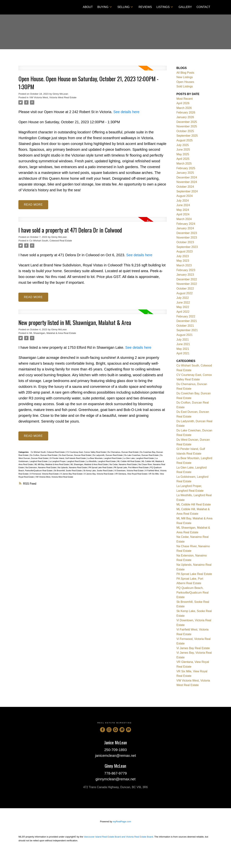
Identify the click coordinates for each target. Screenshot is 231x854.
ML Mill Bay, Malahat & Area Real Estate (52, 465)
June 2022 (183, 302)
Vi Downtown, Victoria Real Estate (129, 471)
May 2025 (182, 154)
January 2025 (185, 172)
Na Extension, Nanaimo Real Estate (41, 468)
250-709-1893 (115, 750)
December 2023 (186, 233)
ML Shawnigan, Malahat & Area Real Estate (52, 333)
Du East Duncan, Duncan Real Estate (75, 455)
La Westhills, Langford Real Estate (101, 462)
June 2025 (183, 149)
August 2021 (184, 334)
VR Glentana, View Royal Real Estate (131, 474)
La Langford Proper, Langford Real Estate (67, 462)
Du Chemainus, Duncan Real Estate (123, 452)
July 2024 (182, 200)
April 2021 (182, 353)
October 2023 (185, 242)
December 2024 (186, 177)
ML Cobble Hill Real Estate (129, 462)
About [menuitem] (88, 7)
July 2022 (182, 297)
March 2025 (184, 163)
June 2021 (183, 344)
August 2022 (184, 293)
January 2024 (185, 228)
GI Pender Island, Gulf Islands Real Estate (68, 458)
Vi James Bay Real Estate (71, 474)
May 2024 (182, 209)
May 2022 (182, 307)
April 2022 (182, 311)
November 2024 (186, 182)
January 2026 (185, 117)
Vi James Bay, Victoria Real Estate (99, 474)
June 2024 (183, 205)
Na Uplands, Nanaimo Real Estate (73, 468)
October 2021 (185, 325)
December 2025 (186, 121)
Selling (123, 7)
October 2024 (185, 186)
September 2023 (187, 246)
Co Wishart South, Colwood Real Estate (50, 240)
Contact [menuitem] (203, 7)
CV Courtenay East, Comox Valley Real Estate (86, 452)
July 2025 (182, 145)
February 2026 (185, 112)
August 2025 (184, 140)
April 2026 (182, 103)
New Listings (184, 77)
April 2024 (182, 214)
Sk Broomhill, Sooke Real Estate (68, 471)
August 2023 (184, 251)
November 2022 (186, 283)
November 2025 (186, 126)
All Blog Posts (185, 72)
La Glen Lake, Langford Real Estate (138, 458)
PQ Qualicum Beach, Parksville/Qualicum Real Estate (192, 592)
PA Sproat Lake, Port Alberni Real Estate (131, 468)
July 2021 (182, 339)
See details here (126, 112)
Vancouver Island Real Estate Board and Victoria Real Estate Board (118, 836)
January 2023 (185, 274)
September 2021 (187, 330)
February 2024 (185, 223)
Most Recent (184, 98)
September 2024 (187, 191)
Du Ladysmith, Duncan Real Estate (108, 455)
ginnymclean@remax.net (115, 779)
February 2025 (185, 168)
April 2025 (182, 158)
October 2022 (185, 288)
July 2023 (182, 256)
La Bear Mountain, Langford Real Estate (104, 458)
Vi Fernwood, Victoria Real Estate (44, 474)
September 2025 (187, 135)
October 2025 (185, 131)
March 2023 (184, 265)
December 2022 (186, 279)
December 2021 (186, 320)
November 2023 (186, 237)
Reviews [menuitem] (145, 7)
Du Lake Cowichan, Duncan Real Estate (141, 455)
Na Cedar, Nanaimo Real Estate (124, 465)
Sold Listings (184, 86)
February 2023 (185, 270)
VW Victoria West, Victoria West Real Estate (52, 97)
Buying (102, 7)
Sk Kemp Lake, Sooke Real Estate (98, 471)
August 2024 (184, 195)
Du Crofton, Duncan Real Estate (44, 455)
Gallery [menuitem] (185, 7)
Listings (163, 7)
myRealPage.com (122, 821)
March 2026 (184, 107)
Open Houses (185, 81)
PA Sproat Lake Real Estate (101, 468)
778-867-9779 (115, 773)
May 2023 (182, 260)
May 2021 (182, 348)
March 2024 (184, 219)
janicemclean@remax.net (115, 756)
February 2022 (185, 316)
